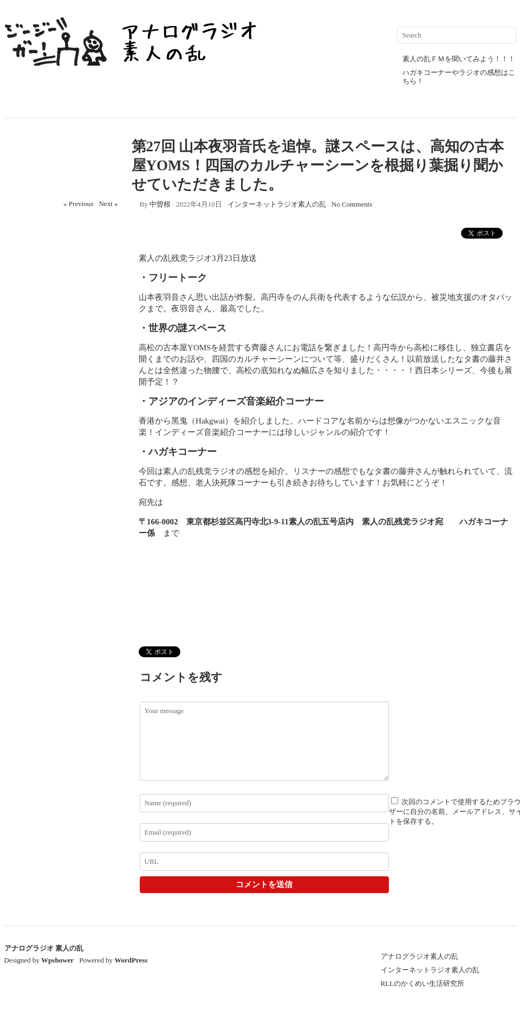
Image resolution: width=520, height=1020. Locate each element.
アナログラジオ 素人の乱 (43, 948)
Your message (264, 741)
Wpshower (57, 960)
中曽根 (160, 204)
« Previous (78, 204)
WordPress (130, 960)
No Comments (352, 204)
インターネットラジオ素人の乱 (276, 204)
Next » (108, 204)
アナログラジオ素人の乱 (419, 956)
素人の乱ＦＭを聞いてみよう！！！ (458, 59)
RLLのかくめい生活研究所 (423, 983)
